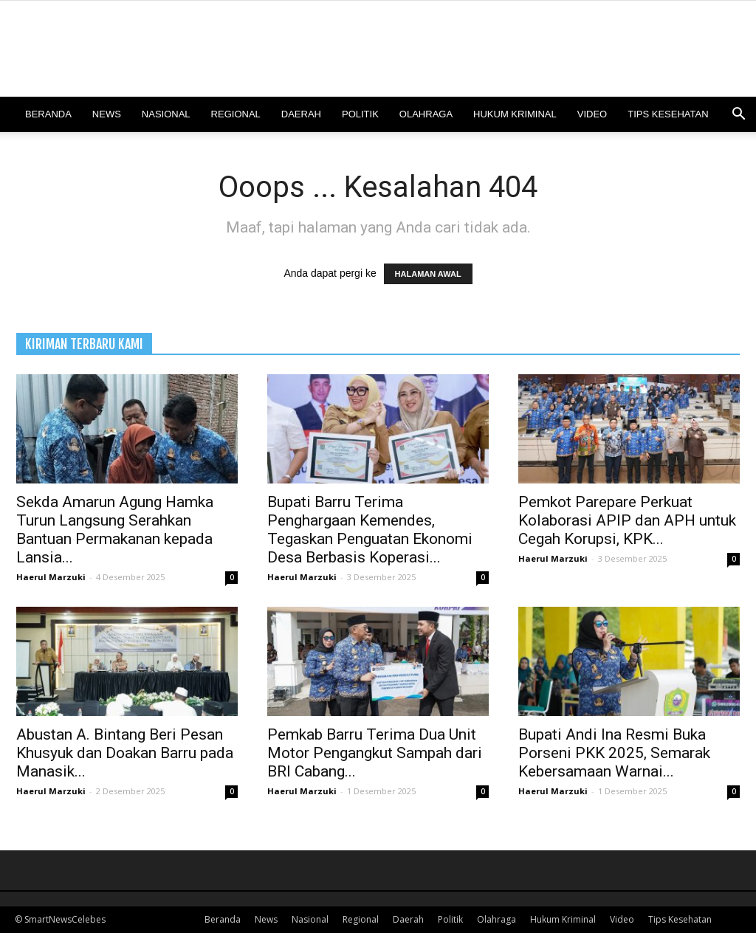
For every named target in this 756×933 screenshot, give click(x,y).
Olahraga (426, 114)
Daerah (301, 114)
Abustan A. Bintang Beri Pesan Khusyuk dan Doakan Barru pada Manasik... (124, 753)
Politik (360, 114)
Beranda (48, 114)
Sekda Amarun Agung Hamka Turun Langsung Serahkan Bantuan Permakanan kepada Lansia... (114, 529)
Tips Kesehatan (668, 114)
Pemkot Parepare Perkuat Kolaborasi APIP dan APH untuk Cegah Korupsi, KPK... (627, 520)
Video (592, 114)
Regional (236, 114)
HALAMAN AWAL (428, 273)
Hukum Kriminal (515, 114)
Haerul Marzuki (51, 576)
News (106, 114)
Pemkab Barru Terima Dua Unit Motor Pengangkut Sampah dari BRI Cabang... (374, 753)
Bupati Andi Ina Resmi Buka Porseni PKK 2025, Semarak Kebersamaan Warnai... (614, 753)
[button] (738, 116)
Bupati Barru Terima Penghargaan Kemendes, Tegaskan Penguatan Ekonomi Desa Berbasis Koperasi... (369, 529)
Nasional (166, 114)
